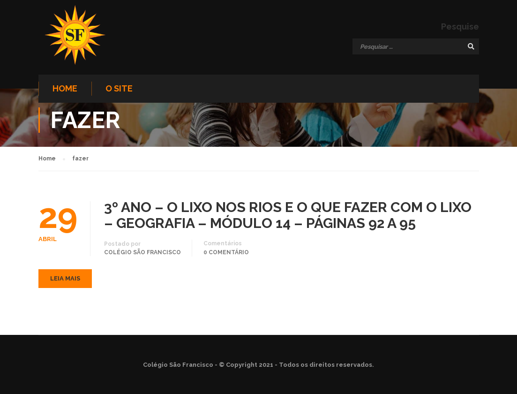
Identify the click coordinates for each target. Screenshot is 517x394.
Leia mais (65, 278)
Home (64, 88)
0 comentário (226, 252)
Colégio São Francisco (142, 252)
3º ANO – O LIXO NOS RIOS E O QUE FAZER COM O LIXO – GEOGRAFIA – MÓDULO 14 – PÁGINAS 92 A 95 (288, 215)
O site (119, 88)
